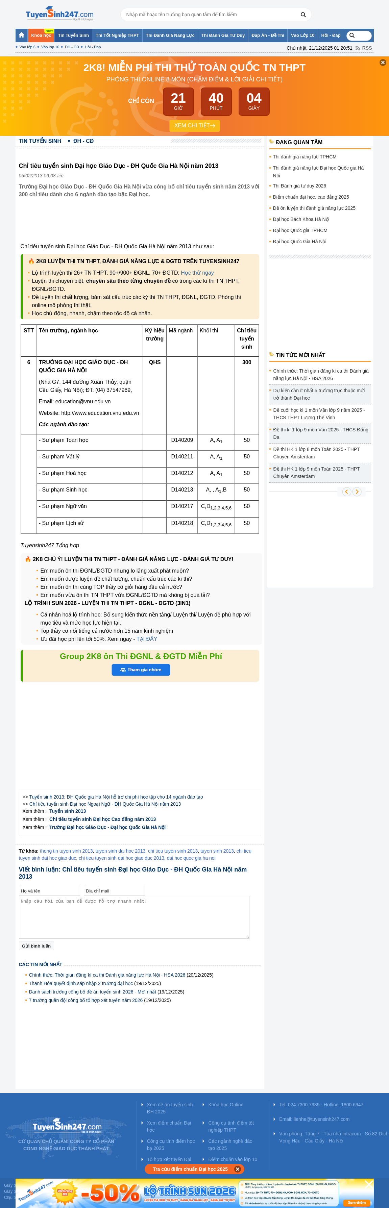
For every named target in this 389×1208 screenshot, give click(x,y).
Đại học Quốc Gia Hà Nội (299, 241)
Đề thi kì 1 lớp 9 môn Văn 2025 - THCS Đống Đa (321, 433)
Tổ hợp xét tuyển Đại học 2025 (169, 1163)
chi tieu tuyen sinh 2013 (173, 851)
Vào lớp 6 (27, 47)
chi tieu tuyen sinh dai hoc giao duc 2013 (121, 858)
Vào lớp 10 (50, 47)
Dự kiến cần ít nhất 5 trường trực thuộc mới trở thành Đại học (319, 394)
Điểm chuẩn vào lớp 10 (232, 1159)
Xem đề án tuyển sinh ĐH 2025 (170, 1108)
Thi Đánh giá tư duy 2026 (299, 185)
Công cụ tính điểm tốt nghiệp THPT (231, 1126)
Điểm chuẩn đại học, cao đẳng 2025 (311, 197)
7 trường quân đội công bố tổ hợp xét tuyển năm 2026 (86, 1000)
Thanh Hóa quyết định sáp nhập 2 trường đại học (81, 983)
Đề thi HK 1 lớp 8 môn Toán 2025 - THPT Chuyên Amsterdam (316, 453)
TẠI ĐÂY (147, 639)
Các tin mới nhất (41, 964)
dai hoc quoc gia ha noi (191, 858)
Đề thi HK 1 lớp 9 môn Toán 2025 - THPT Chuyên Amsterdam (316, 472)
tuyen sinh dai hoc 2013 (120, 851)
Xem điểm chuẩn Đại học (169, 1126)
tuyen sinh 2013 (217, 851)
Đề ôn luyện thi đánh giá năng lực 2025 (314, 208)
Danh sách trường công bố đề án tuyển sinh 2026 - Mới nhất (92, 992)
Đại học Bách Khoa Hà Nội (301, 219)
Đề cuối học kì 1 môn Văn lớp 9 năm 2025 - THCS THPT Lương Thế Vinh (319, 413)
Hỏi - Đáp (93, 47)
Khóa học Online (225, 1104)
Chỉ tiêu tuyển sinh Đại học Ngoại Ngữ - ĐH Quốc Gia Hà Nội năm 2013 (105, 804)
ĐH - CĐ (72, 47)
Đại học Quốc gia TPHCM (300, 230)
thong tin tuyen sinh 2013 (66, 851)
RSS (367, 48)
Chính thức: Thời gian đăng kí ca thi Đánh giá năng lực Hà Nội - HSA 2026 (107, 975)
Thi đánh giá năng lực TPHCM (305, 156)
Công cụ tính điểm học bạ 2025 (171, 1144)
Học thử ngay (197, 273)
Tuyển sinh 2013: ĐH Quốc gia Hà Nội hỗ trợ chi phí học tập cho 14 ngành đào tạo (116, 797)
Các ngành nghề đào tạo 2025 (230, 1144)
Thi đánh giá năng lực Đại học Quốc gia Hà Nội (318, 171)
